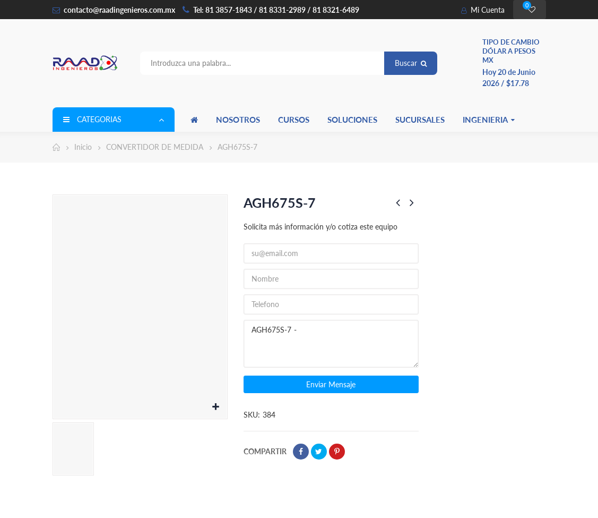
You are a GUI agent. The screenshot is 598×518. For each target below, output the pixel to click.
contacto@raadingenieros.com (113, 9)
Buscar (411, 62)
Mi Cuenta (483, 9)
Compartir (301, 452)
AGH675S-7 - (331, 344)
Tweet (319, 452)
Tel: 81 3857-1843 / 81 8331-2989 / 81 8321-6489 (276, 9)
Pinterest (337, 452)
